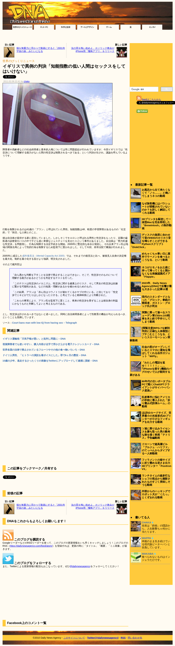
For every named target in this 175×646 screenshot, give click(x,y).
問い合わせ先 (135, 637)
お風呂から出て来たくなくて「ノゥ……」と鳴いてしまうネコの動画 (156, 192)
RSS (123, 637)
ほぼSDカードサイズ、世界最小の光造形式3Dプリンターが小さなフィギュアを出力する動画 (156, 417)
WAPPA (146, 538)
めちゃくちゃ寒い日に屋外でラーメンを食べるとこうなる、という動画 (156, 256)
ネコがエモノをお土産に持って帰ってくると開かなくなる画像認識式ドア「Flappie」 (156, 272)
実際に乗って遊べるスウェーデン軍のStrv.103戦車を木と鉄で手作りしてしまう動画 (156, 317)
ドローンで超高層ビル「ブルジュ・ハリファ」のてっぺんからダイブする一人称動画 (156, 449)
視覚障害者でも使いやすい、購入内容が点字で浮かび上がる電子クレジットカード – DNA (51, 344)
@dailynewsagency (80, 566)
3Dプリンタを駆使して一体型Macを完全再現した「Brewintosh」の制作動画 (157, 224)
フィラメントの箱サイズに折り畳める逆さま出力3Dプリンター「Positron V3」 (156, 464)
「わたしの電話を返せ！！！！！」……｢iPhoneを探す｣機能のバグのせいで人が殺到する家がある (150, 368)
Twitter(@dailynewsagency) (102, 637)
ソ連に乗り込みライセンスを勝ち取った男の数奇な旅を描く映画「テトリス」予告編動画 (156, 433)
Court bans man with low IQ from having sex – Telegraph (44, 322)
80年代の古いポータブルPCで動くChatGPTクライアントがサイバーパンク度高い (156, 386)
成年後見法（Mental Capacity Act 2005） (44, 255)
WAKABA (148, 553)
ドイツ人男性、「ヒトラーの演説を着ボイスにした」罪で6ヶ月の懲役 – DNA (44, 355)
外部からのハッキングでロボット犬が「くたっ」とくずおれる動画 (156, 494)
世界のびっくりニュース (19, 61)
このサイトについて (74, 637)
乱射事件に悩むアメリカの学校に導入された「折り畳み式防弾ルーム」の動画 (156, 402)
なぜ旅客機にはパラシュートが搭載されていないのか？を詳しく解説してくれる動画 (156, 208)
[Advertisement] (87, 37)
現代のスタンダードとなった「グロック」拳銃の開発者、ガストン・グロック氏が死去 (156, 301)
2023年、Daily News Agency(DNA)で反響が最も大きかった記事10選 (157, 286)
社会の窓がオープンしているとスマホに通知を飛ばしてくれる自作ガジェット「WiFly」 (156, 351)
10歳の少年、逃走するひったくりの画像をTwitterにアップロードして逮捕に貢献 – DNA (50, 360)
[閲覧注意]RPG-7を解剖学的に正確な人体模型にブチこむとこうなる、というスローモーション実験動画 (150, 334)
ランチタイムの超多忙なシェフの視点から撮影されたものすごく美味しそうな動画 (156, 480)
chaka (27, 81)
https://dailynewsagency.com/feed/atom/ (31, 545)
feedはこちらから (151, 99)
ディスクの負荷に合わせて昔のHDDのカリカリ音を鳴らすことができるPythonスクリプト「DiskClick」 (150, 241)
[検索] (143, 89)
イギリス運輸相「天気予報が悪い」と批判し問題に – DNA (34, 338)
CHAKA (146, 522)
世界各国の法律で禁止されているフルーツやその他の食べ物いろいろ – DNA (44, 349)
